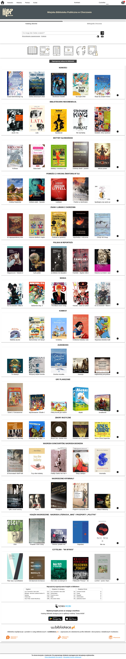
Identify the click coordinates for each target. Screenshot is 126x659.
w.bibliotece (53, 632)
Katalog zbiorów (31, 23)
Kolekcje (43, 36)
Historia (19, 2)
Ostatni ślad (27, 596)
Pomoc (27, 2)
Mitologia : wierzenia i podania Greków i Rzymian (36, 593)
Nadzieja (27, 595)
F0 (107, 2)
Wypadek (79, 595)
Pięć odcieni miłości (55, 598)
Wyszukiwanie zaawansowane (31, 36)
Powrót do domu (54, 595)
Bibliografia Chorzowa (94, 23)
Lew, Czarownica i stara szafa (32, 591)
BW (86, 2)
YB (91, 2)
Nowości (10, 2)
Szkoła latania (54, 593)
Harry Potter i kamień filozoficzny (32, 598)
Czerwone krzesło (81, 591)
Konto (35, 2)
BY (95, 2)
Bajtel (52, 596)
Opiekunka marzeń (81, 598)
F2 (116, 2)
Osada (78, 593)
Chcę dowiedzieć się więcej (53, 657)
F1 (111, 2)
